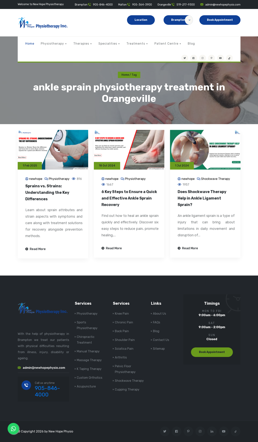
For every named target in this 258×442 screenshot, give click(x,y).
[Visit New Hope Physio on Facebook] (193, 58)
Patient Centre (166, 43)
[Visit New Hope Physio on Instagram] (202, 58)
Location (141, 20)
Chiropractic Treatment (85, 339)
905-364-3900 (142, 4)
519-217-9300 (186, 4)
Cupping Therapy (127, 389)
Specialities (107, 43)
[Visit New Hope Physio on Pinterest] (211, 58)
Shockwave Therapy (215, 179)
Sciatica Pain (124, 348)
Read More (35, 249)
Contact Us (161, 340)
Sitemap (159, 348)
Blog (191, 43)
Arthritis (121, 357)
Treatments (135, 43)
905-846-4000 (103, 4)
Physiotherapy (52, 43)
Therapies (81, 43)
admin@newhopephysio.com (222, 4)
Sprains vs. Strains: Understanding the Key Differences (47, 193)
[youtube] (220, 58)
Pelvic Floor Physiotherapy (125, 369)
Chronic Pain (124, 322)
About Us (159, 313)
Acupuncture (86, 386)
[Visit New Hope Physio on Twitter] (184, 58)
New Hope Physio (61, 431)
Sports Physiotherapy (87, 325)
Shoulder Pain (125, 340)
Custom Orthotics (89, 377)
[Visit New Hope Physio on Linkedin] (212, 431)
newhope (35, 179)
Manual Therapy (88, 351)
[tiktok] (229, 58)
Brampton (182, 20)
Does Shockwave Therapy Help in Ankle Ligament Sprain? (202, 198)
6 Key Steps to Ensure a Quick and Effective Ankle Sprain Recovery (129, 198)
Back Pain (122, 331)
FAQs (156, 322)
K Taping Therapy (89, 369)
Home (29, 43)
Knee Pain (122, 313)
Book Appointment (220, 20)
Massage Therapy (89, 360)
